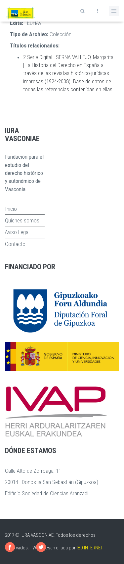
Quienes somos (22, 220)
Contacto (15, 244)
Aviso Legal (17, 232)
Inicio (11, 208)
